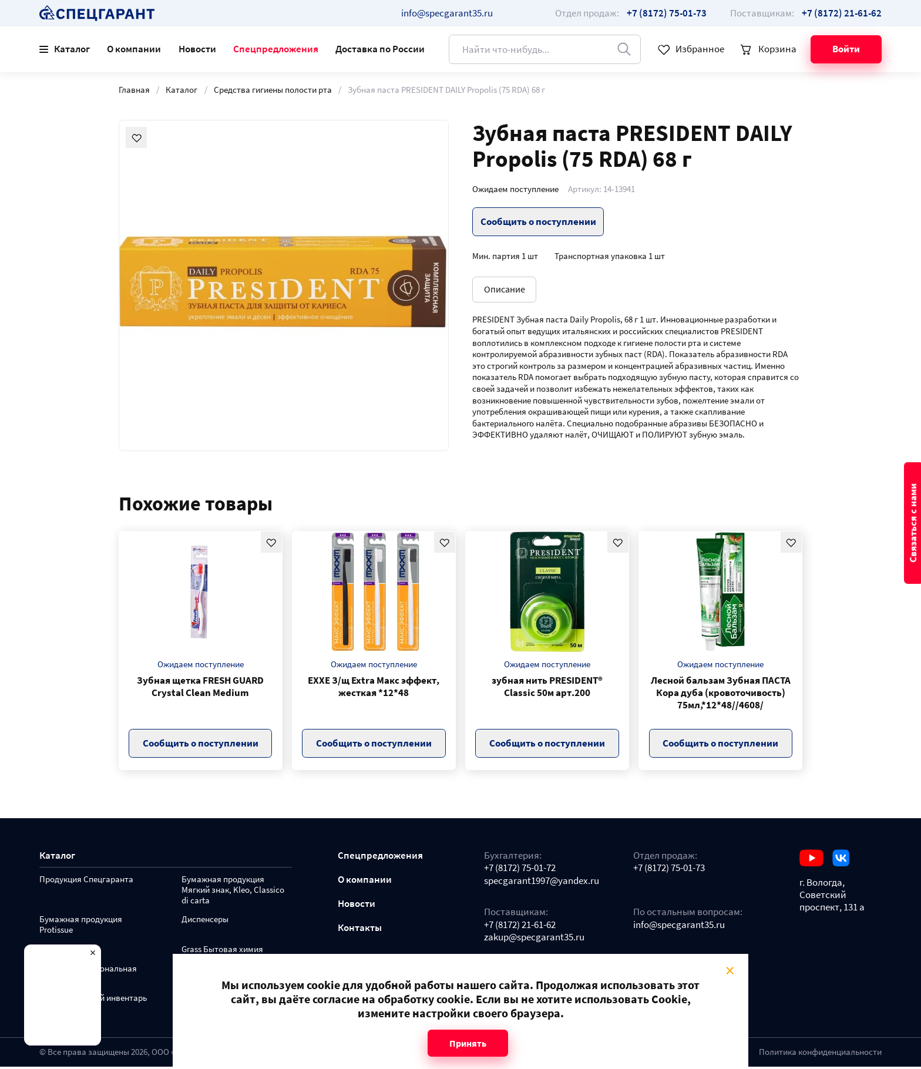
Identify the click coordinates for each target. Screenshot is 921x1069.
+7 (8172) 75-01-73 (669, 870)
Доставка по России (380, 48)
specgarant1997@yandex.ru (541, 883)
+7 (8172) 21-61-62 (520, 927)
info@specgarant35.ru (447, 12)
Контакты (360, 930)
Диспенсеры (204, 922)
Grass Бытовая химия (222, 952)
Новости (197, 48)
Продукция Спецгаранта (86, 882)
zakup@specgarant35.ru (534, 939)
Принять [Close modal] (467, 1043)
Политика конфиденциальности (820, 1054)
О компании (134, 48)
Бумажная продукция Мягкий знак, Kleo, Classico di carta (232, 892)
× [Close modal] (729, 970)
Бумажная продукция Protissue (80, 927)
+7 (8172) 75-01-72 (520, 870)
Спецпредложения (275, 48)
